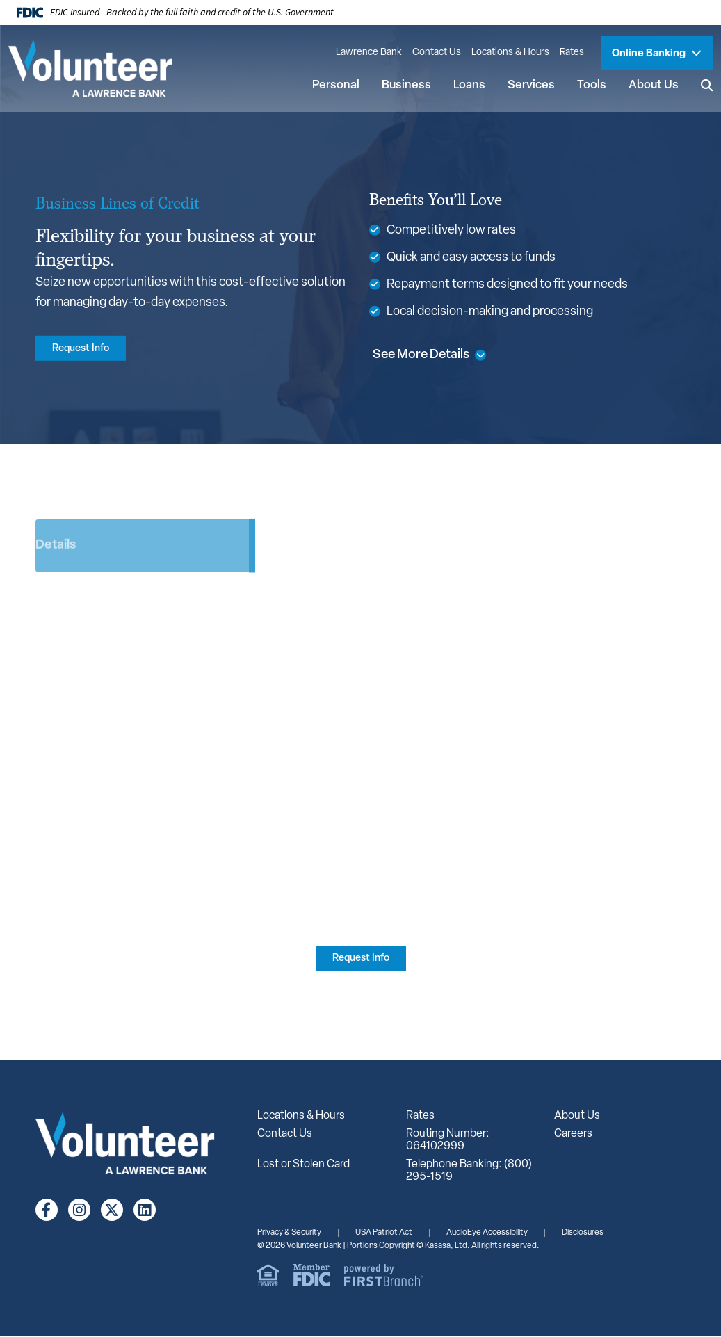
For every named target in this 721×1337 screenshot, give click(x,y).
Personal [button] (335, 85)
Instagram (79, 1210)
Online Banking (650, 54)
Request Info (82, 348)
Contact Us (436, 52)
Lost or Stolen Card (303, 1165)
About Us (577, 1116)
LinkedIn (144, 1210)
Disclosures (582, 1233)
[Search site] (706, 85)
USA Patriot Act (383, 1233)
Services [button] (530, 85)
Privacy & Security (289, 1233)
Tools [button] (591, 85)
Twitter (112, 1210)
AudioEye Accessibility (487, 1233)
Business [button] (405, 85)
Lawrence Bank (369, 52)
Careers (573, 1134)
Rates (572, 52)
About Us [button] (653, 85)
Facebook (46, 1210)
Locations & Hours (510, 52)
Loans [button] (469, 85)
